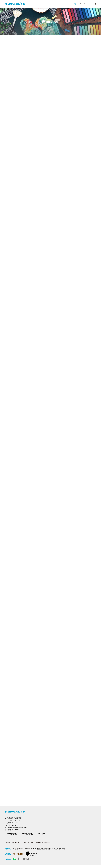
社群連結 (8, 859)
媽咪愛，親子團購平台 (43, 849)
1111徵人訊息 (27, 834)
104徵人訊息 (12, 834)
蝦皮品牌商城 (18, 849)
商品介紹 (50, 21)
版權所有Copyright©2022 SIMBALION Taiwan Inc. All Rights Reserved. (27, 842)
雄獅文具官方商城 (58, 849)
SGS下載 (41, 834)
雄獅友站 (8, 854)
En (84, 4)
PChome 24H (29, 849)
